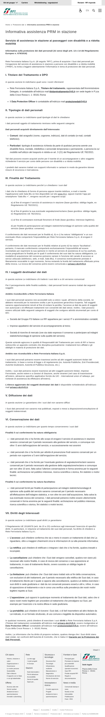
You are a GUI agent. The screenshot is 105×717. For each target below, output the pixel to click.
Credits (54, 710)
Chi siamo (9, 655)
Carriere (24, 3)
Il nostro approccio (52, 689)
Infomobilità (68, 694)
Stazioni (29, 668)
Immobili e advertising (14, 696)
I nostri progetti (32, 661)
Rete (28, 655)
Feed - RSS (69, 699)
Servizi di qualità (32, 679)
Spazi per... (31, 682)
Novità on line (69, 691)
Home (7, 25)
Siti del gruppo (9, 3)
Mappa (35, 710)
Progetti (48, 691)
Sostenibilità (11, 671)
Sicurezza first (50, 661)
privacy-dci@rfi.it (77, 264)
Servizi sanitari (12, 689)
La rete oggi (31, 658)
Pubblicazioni (69, 696)
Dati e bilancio (11, 673)
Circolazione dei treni (53, 676)
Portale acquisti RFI (71, 673)
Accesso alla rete (12, 687)
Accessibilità (31, 677)
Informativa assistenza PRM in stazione (43, 25)
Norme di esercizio (52, 678)
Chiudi (95, 650)
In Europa (30, 663)
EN (87, 10)
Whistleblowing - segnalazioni (46, 3)
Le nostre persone (13, 668)
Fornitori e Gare (70, 655)
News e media (69, 683)
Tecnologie (49, 663)
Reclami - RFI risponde (86, 3)
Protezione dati (18, 25)
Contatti (28, 714)
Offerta (8, 683)
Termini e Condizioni (41, 714)
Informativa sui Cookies (71, 714)
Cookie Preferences (66, 710)
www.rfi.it (62, 194)
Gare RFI (68, 671)
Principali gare (69, 658)
